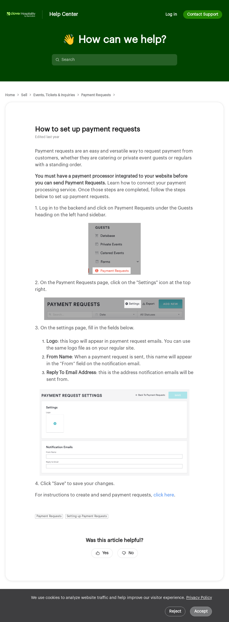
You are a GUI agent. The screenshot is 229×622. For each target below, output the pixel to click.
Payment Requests (96, 95)
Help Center (63, 14)
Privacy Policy (199, 598)
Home (10, 95)
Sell (24, 95)
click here (164, 495)
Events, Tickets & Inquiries (54, 95)
